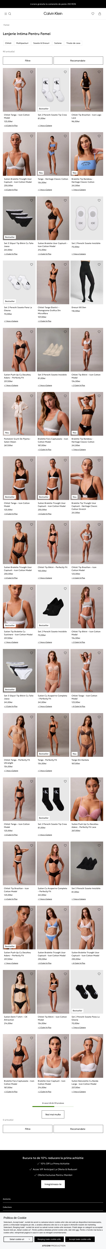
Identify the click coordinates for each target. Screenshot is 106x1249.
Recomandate (77, 60)
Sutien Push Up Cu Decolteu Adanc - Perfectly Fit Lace (85, 825)
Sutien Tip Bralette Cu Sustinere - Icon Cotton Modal (18, 633)
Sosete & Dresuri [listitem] (41, 43)
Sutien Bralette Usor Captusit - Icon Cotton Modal (53, 245)
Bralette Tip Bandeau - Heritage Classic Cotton (83, 180)
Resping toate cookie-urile (49, 1239)
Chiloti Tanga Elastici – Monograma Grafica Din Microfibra (49, 310)
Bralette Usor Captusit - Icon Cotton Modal (51, 1082)
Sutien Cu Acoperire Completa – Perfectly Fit (52, 697)
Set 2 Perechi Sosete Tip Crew (52, 115)
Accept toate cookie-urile (80, 1239)
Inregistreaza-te (53, 1184)
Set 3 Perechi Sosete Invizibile (52, 374)
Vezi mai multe (53, 1114)
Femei (6, 25)
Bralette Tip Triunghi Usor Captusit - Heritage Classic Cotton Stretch (84, 506)
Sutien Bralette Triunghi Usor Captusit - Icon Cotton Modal (18, 180)
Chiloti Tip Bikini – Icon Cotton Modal (86, 376)
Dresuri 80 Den (79, 307)
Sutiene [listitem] (58, 43)
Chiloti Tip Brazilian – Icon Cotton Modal (84, 569)
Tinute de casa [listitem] (73, 43)
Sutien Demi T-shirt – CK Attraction (15, 1018)
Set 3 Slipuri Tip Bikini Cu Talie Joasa (18, 245)
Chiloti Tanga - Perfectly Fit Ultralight (17, 761)
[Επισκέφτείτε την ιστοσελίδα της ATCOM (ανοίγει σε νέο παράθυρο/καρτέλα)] (53, 1246)
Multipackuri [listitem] (22, 43)
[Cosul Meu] (99, 13)
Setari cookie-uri (17, 1239)
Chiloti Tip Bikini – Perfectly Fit (52, 567)
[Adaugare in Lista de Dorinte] (31, 72)
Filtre (27, 60)
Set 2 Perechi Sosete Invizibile (86, 243)
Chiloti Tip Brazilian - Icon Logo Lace (86, 116)
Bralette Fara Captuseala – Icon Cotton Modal (53, 440)
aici (77, 1230)
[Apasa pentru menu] (8, 13)
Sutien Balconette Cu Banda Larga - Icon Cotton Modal (85, 1082)
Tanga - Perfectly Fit (47, 760)
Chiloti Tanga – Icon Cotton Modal (17, 116)
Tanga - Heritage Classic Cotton (53, 179)
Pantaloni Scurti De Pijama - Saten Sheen (17, 440)
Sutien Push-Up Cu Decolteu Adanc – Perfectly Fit (17, 376)
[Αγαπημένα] (92, 13)
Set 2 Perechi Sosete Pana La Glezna (18, 309)
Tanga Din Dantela (80, 760)
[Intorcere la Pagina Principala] (53, 14)
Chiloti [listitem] (8, 43)
